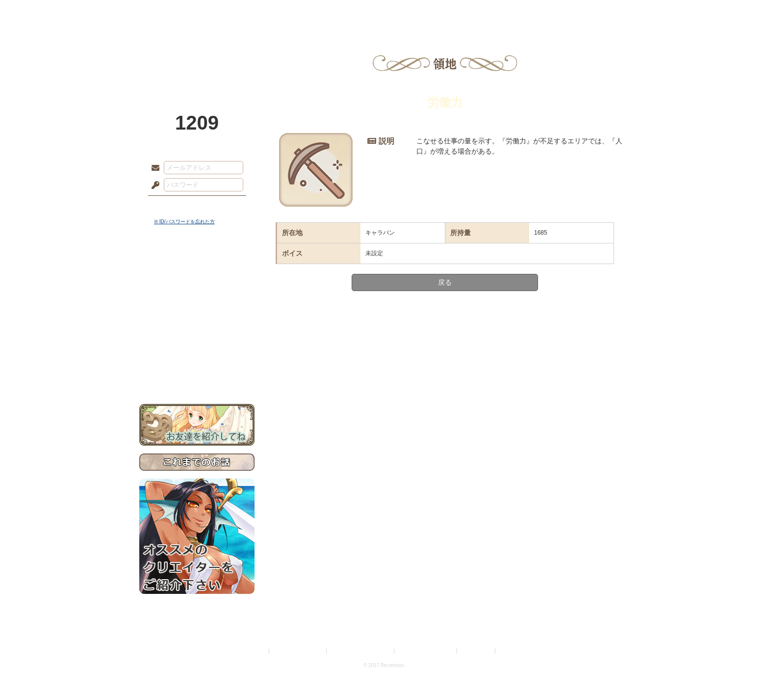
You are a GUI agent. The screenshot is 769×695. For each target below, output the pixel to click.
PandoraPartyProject (197, 54)
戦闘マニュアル (197, 341)
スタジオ (454, 12)
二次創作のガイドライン (426, 651)
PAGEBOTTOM (744, 668)
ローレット (315, 12)
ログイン (173, 205)
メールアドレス (153, 168)
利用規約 (255, 651)
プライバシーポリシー (298, 651)
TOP (174, 12)
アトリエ (384, 12)
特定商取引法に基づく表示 (361, 651)
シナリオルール (197, 317)
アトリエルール (197, 329)
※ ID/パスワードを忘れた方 (184, 221)
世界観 (197, 267)
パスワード (153, 185)
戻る (445, 282)
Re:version (512, 651)
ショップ (524, 12)
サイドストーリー (197, 285)
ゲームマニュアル (197, 302)
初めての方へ (197, 356)
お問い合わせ (197, 373)
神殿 (245, 12)
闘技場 (594, 12)
